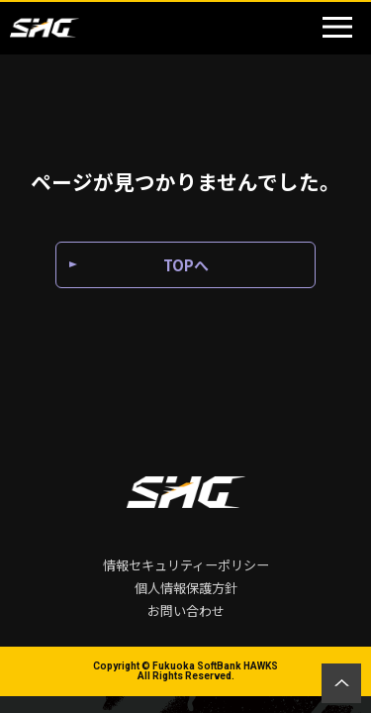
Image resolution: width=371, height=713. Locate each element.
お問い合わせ (186, 610)
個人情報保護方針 (186, 587)
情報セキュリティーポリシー (186, 565)
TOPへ (186, 265)
